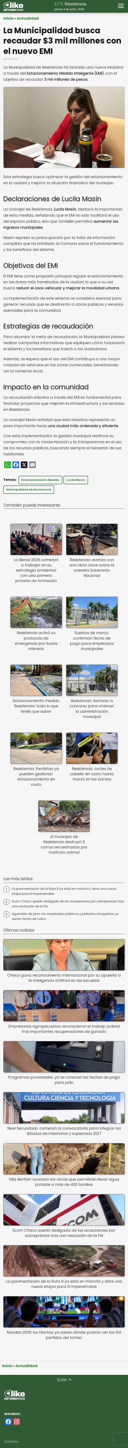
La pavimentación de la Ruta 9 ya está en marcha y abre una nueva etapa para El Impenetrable (64, 891)
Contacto (11, 1441)
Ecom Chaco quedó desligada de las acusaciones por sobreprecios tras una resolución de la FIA (68, 903)
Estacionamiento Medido (40, 480)
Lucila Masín (75, 480)
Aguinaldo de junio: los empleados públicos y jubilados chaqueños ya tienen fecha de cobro (65, 916)
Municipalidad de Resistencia (28, 490)
